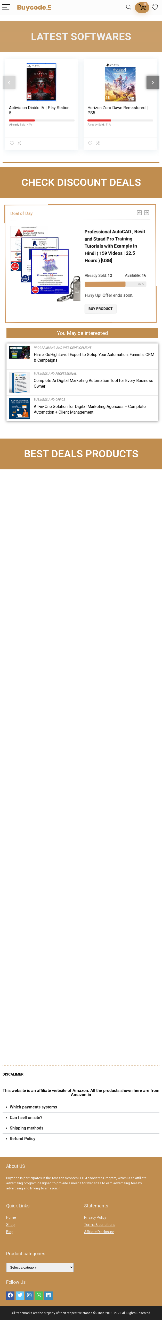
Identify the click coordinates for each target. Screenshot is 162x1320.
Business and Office (49, 400)
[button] (81, 1107)
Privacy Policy (95, 1217)
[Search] (129, 7)
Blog (9, 1232)
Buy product (104, 309)
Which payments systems (33, 1107)
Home (11, 1217)
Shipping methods (26, 1128)
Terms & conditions (99, 1225)
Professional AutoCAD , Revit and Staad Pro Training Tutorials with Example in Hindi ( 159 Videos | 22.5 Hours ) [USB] (118, 246)
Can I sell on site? (26, 1117)
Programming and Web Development (62, 348)
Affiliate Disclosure (99, 1232)
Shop (10, 1225)
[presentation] (9, 76)
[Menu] (6, 7)
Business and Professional (55, 374)
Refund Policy (22, 1138)
